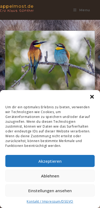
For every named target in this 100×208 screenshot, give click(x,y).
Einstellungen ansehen (50, 190)
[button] (92, 96)
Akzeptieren (50, 161)
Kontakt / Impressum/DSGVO (50, 201)
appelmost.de (22, 8)
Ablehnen (50, 176)
